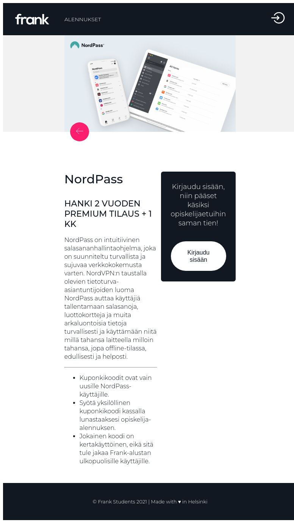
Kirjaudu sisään (198, 256)
